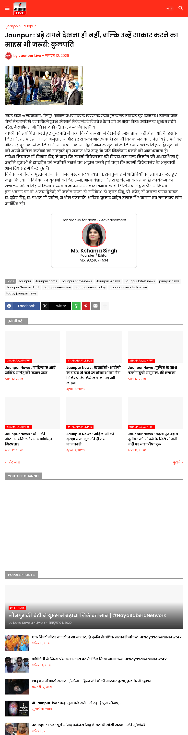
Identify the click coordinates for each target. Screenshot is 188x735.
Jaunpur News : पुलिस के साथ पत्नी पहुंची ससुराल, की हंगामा (152, 370)
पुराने (176, 462)
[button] (6, 8)
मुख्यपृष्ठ (11, 26)
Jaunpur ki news (108, 281)
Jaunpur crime (46, 281)
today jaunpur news (21, 293)
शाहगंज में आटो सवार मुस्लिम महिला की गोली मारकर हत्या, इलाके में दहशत (91, 681)
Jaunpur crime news (76, 281)
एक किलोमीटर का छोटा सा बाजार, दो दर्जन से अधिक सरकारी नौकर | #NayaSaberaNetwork (106, 637)
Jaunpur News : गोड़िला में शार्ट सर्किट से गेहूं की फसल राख (30, 370)
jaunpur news (169, 281)
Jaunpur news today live (128, 287)
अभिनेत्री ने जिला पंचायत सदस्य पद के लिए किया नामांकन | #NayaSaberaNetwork (99, 659)
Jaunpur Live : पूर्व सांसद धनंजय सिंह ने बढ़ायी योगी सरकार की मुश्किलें (88, 725)
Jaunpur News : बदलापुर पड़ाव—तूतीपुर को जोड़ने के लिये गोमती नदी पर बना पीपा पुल (154, 439)
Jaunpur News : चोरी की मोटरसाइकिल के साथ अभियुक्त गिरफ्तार (29, 439)
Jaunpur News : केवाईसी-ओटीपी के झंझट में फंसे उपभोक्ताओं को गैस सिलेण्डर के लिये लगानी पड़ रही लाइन (93, 375)
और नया (14, 462)
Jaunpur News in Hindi (22, 287)
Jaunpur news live (57, 287)
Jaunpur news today (90, 287)
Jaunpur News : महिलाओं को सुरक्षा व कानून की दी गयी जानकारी (90, 439)
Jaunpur (29, 26)
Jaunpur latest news (140, 281)
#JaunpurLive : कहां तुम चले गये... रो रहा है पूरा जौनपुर (76, 703)
